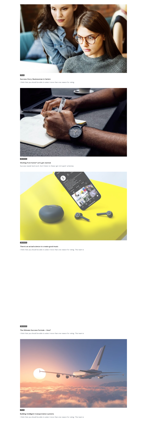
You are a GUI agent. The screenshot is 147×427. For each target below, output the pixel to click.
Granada (23, 159)
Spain (22, 75)
